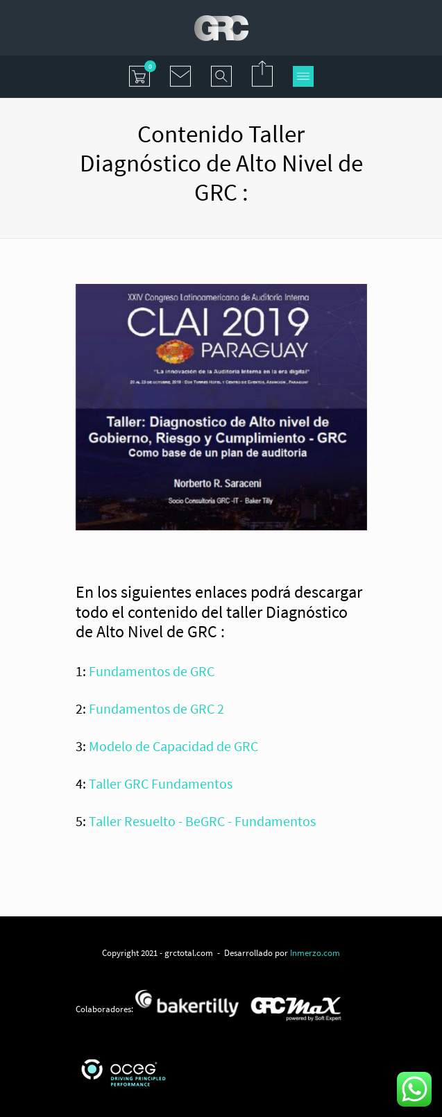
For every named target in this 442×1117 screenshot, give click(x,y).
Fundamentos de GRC (151, 671)
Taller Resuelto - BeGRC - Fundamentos (202, 821)
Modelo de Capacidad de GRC (173, 746)
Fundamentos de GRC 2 (156, 708)
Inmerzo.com (315, 952)
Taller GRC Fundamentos (160, 783)
